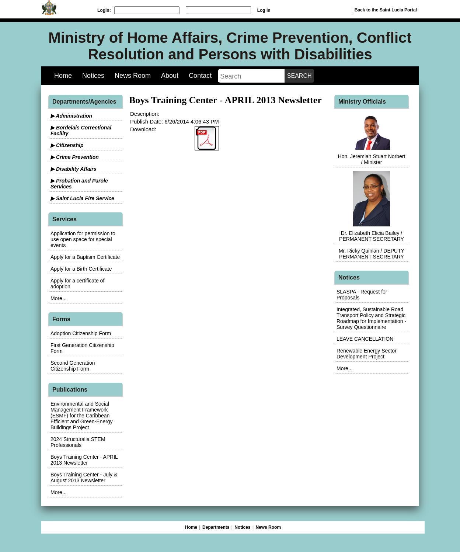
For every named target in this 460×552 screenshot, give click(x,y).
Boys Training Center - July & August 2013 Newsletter (83, 477)
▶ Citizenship (67, 145)
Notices (93, 75)
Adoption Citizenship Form (80, 333)
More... (58, 298)
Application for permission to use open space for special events (82, 239)
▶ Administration (71, 116)
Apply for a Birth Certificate (81, 269)
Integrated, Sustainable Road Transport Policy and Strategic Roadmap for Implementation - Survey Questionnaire (371, 318)
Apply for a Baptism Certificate (85, 257)
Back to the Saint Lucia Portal (386, 10)
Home (63, 75)
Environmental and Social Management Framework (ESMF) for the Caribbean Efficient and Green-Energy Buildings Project (81, 415)
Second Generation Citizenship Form (72, 366)
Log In (264, 10)
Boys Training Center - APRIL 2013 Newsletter (84, 460)
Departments (215, 527)
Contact (200, 75)
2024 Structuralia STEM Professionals (77, 442)
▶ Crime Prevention (74, 157)
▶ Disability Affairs (73, 169)
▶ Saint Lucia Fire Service (82, 198)
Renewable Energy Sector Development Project (367, 354)
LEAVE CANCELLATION (365, 339)
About (169, 75)
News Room (133, 75)
